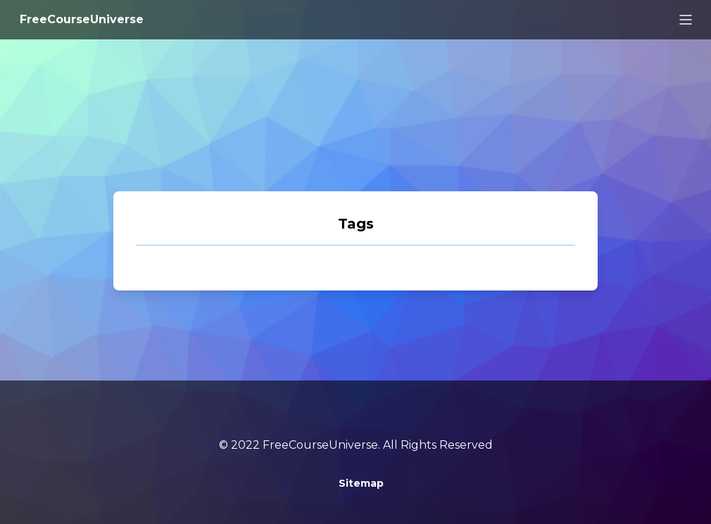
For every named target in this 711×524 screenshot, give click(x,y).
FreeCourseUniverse (82, 19)
